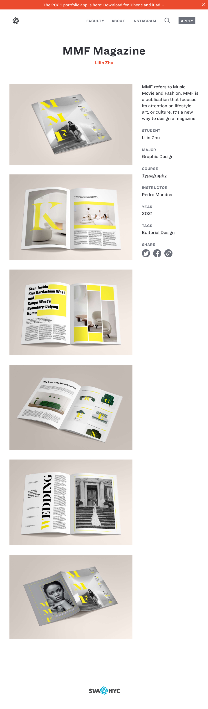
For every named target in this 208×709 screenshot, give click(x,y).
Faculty (95, 21)
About (118, 21)
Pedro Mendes (157, 194)
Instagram (144, 21)
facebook (157, 253)
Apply (187, 21)
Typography (154, 175)
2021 (147, 213)
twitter (146, 253)
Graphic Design (158, 156)
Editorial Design (158, 232)
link (168, 253)
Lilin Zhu (104, 62)
